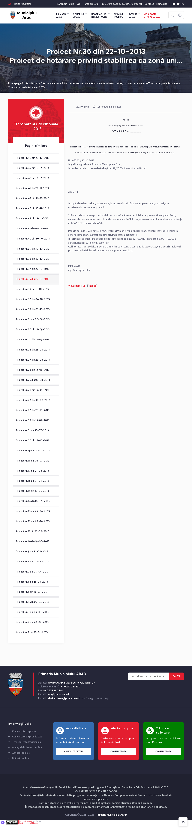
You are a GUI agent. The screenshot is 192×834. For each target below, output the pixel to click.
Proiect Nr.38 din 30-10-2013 (33, 268)
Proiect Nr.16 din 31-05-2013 (32, 490)
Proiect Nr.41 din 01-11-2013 (32, 237)
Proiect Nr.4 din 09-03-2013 (32, 611)
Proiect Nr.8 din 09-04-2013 (32, 570)
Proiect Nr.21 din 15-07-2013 (32, 439)
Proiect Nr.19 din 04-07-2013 (33, 459)
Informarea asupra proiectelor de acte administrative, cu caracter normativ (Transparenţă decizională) (120, 92)
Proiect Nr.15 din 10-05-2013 (32, 500)
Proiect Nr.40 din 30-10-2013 (33, 247)
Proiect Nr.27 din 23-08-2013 (33, 369)
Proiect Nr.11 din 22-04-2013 (32, 540)
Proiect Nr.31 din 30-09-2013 (33, 328)
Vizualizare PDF (76, 295)
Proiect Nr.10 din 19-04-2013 (32, 550)
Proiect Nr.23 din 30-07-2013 (33, 409)
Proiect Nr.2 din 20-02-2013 (32, 631)
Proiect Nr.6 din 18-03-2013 (32, 591)
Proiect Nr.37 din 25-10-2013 (32, 278)
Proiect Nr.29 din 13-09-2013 (33, 348)
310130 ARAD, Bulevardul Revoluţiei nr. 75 (71, 691)
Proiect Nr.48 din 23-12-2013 (33, 167)
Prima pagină (15, 92)
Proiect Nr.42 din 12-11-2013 (32, 227)
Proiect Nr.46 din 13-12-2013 (32, 187)
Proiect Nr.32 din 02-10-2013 (33, 318)
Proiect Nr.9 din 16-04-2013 (32, 560)
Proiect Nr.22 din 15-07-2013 (32, 429)
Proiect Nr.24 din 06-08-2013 (33, 399)
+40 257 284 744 (53, 699)
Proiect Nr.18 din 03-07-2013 (33, 469)
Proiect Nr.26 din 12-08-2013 (33, 379)
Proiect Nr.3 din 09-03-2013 (32, 621)
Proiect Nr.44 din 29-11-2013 (32, 207)
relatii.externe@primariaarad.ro (65, 707)
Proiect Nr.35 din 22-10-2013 (32, 288)
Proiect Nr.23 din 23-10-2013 (33, 419)
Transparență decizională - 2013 (26, 96)
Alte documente (50, 92)
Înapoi (92, 295)
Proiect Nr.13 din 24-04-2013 (33, 520)
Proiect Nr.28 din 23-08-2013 (33, 358)
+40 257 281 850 (21, 3)
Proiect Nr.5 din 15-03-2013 (32, 601)
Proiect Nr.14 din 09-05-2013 (33, 510)
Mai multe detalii (74, 760)
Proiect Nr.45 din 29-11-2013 (32, 197)
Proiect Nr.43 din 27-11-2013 (32, 217)
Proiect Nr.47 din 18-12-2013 (32, 177)
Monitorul (32, 92)
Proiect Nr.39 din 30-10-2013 (33, 258)
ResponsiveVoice (25, 830)
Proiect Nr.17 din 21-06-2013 (32, 480)
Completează (118, 760)
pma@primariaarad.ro (59, 703)
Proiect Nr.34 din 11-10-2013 (32, 298)
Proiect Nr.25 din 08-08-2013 (33, 389)
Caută (176, 685)
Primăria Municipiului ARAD (112, 824)
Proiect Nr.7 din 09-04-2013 (32, 580)
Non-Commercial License (28, 832)
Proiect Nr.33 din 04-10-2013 (33, 308)
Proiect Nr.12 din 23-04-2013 (33, 530)
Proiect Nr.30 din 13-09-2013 (33, 338)
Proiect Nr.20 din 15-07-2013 (33, 449)
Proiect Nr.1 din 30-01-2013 (32, 641)
